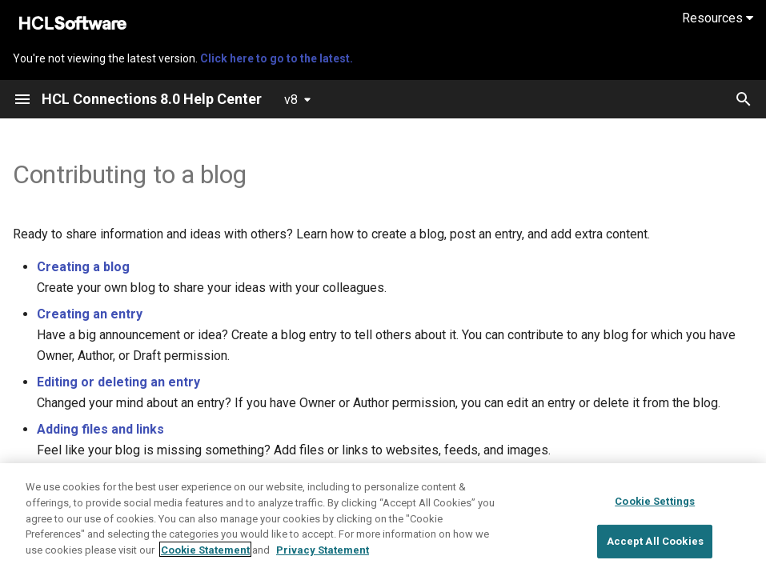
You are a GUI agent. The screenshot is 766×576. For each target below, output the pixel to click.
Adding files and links (100, 429)
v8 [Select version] (291, 99)
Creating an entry (89, 314)
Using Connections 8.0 (153, 483)
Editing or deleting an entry (118, 382)
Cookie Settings (655, 536)
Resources (717, 18)
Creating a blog (83, 266)
